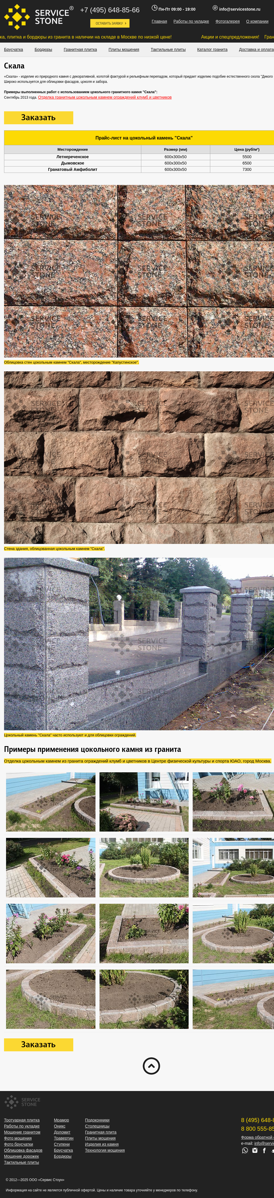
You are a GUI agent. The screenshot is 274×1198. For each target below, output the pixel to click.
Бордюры (43, 49)
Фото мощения (18, 1138)
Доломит (62, 1132)
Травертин (64, 1138)
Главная (159, 21)
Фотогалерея (227, 21)
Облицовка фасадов (23, 1150)
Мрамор (61, 1120)
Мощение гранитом (22, 1132)
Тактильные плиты (168, 49)
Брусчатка (13, 49)
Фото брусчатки (18, 1144)
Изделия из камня (102, 1144)
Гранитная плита (101, 1132)
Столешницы (97, 1126)
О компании (257, 21)
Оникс (59, 1126)
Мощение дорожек (21, 1156)
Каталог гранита (212, 49)
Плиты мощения (123, 49)
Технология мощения (105, 1150)
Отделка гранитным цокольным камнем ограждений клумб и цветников (105, 97)
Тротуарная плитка (22, 1120)
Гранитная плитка (80, 49)
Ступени (62, 1144)
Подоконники (97, 1120)
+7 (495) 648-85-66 (110, 10)
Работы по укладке (191, 21)
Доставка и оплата (256, 49)
